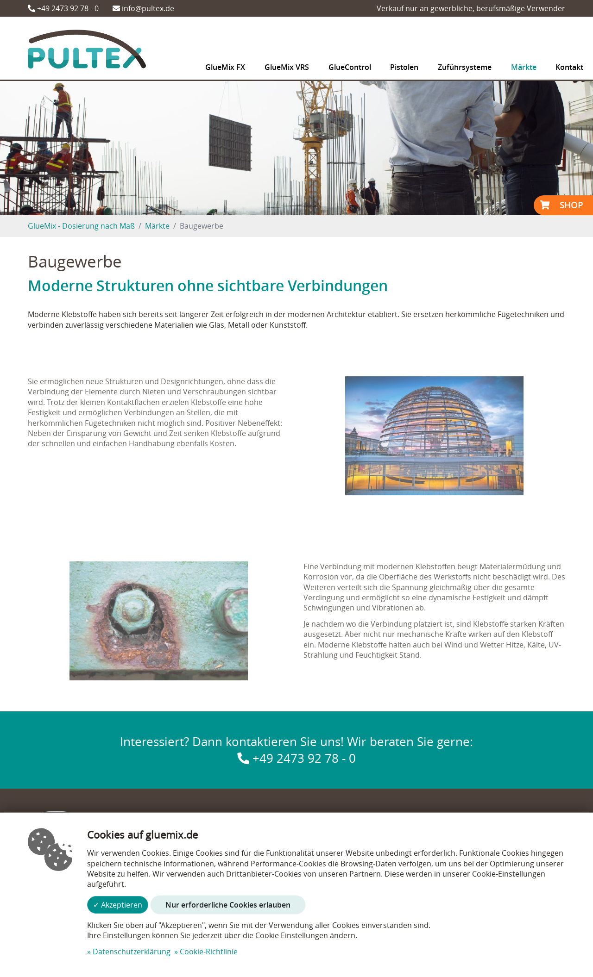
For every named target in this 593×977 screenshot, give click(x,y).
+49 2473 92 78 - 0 (63, 8)
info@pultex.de (143, 8)
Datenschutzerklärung (131, 951)
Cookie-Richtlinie (209, 951)
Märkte (157, 226)
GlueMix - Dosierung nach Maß (81, 226)
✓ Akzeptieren (117, 905)
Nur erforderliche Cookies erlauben (227, 905)
